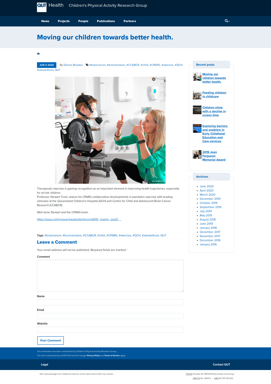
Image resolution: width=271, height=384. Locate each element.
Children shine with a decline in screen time (214, 111)
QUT (57, 70)
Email (40, 310)
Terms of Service (112, 355)
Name (41, 296)
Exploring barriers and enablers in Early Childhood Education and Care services (215, 133)
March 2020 (207, 194)
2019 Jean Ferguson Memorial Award (214, 156)
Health (56, 5)
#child (144, 65)
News (45, 21)
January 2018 (208, 228)
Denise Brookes (73, 65)
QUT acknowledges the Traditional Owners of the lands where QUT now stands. (77, 374)
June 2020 (207, 186)
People (83, 21)
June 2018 (206, 224)
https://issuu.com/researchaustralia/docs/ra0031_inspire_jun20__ (79, 219)
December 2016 (210, 240)
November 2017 (210, 236)
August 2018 (208, 219)
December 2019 (210, 199)
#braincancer (97, 65)
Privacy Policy (93, 355)
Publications (106, 21)
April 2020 (206, 190)
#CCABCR (132, 65)
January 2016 (208, 244)
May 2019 (206, 215)
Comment (43, 257)
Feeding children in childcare (214, 94)
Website (42, 323)
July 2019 (206, 211)
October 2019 (208, 203)
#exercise (167, 65)
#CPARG (154, 65)
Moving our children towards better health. (214, 78)
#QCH (178, 65)
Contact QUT (221, 364)
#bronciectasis (116, 65)
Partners (130, 21)
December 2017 (210, 232)
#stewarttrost (45, 70)
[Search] (227, 21)
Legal (44, 364)
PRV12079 (208, 374)
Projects (64, 21)
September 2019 (210, 207)
